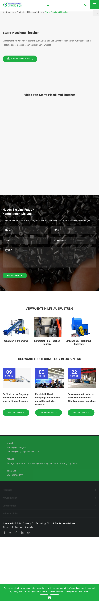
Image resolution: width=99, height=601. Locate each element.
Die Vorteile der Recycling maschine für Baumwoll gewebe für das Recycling (15, 455)
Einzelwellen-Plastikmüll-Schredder (79, 400)
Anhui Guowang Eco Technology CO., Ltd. (35, 581)
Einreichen (14, 333)
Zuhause (10, 12)
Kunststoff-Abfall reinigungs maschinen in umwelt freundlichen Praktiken (47, 457)
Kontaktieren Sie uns (20, 117)
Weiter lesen (16, 470)
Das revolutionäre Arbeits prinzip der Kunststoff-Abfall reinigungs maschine (82, 455)
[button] (96, 42)
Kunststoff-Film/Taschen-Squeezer (47, 400)
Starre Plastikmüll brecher (56, 12)
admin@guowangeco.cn (18, 507)
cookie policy (70, 591)
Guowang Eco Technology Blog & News (49, 417)
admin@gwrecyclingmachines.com (23, 511)
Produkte (21, 12)
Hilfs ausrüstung (34, 12)
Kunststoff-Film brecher (16, 398)
